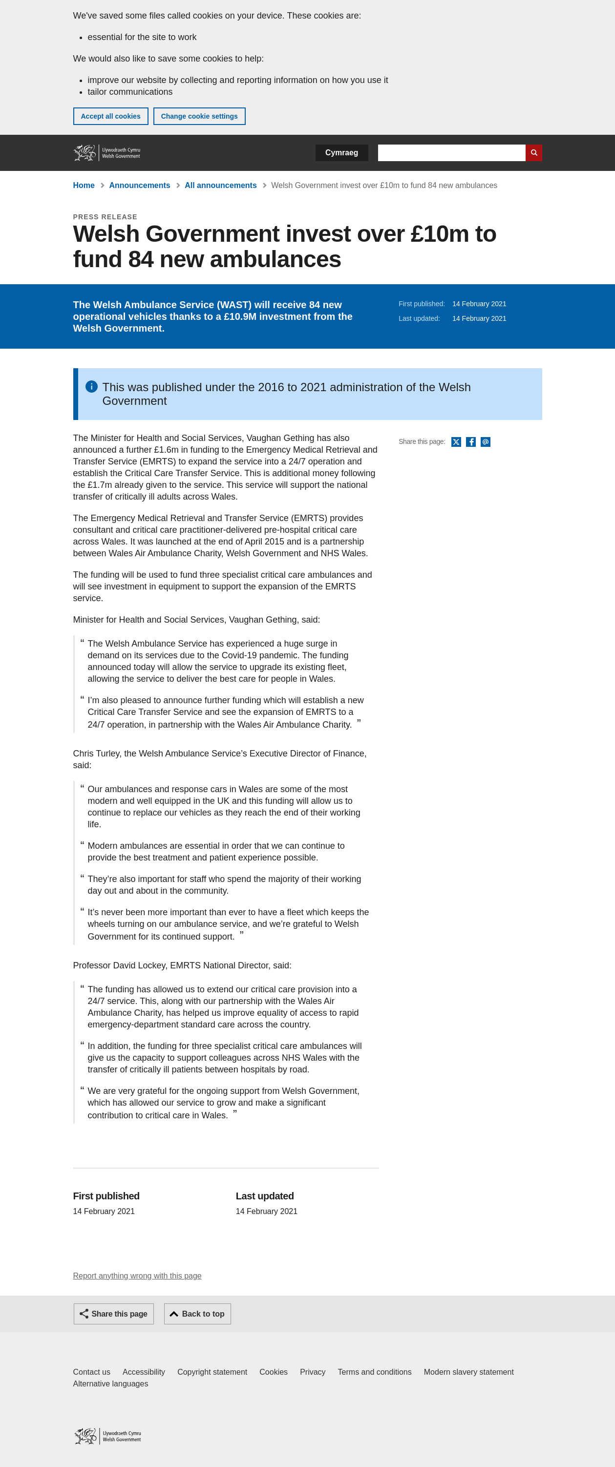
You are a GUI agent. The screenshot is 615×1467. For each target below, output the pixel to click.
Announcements (139, 185)
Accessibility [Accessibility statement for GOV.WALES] (144, 1372)
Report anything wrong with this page (137, 1276)
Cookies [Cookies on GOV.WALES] (273, 1372)
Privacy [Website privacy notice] (312, 1372)
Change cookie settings (199, 116)
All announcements (221, 185)
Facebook (471, 442)
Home (84, 185)
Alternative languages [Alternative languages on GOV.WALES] (110, 1384)
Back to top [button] (203, 1314)
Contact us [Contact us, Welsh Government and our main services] (91, 1372)
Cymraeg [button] (341, 152)
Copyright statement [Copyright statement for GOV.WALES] (212, 1372)
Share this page (120, 1314)
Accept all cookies (111, 116)
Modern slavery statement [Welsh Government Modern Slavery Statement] (469, 1372)
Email (485, 442)
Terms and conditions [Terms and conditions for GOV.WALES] (375, 1372)
